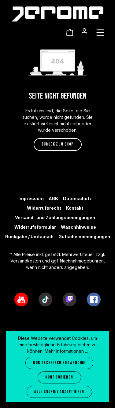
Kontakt (74, 208)
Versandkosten (25, 260)
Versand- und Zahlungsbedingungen (55, 217)
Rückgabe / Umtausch (29, 236)
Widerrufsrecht (44, 208)
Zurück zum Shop (58, 144)
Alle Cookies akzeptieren (59, 391)
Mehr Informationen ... (66, 351)
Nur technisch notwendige (59, 362)
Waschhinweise (78, 227)
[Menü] (100, 32)
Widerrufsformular (35, 227)
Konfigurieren (59, 377)
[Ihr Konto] (84, 31)
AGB (53, 198)
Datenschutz (77, 198)
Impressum (31, 198)
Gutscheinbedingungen (84, 236)
